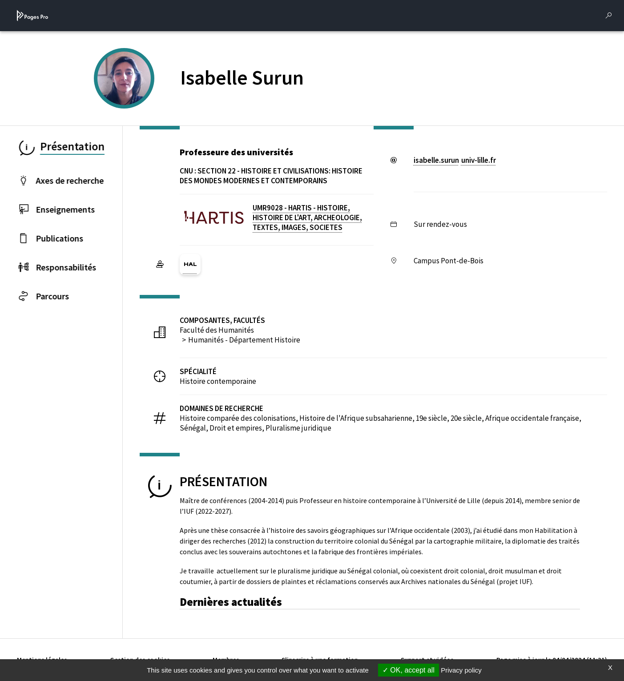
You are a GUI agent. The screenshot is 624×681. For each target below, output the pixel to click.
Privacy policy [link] (461, 670)
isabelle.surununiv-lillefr (455, 160)
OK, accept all (408, 670)
